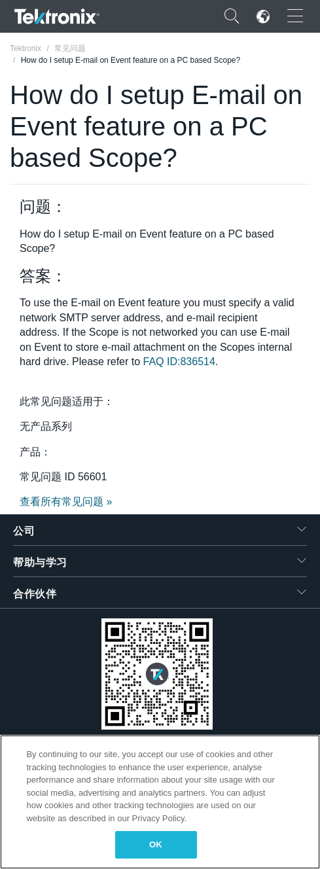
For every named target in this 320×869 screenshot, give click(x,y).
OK (155, 844)
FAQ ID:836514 (179, 361)
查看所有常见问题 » (66, 501)
